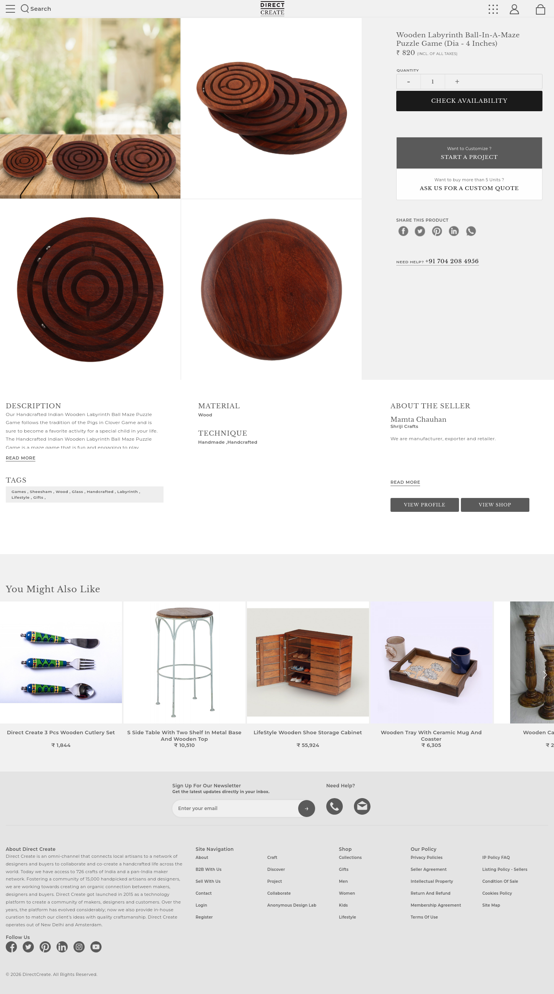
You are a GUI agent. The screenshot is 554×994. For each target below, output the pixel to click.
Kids (343, 905)
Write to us (363, 806)
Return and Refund (430, 893)
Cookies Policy (497, 893)
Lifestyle (347, 917)
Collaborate (279, 893)
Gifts (344, 869)
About (202, 857)
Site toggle (10, 9)
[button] (545, 675)
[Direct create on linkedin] (63, 947)
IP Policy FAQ (496, 857)
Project (274, 881)
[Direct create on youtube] (97, 947)
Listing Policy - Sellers (504, 869)
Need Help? (437, 261)
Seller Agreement (428, 869)
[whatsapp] (471, 231)
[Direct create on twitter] (30, 947)
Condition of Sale (500, 881)
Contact (204, 893)
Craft (272, 857)
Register (204, 917)
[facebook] (403, 231)
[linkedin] (454, 231)
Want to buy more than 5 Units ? (469, 184)
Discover (276, 869)
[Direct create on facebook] (13, 947)
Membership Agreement (435, 905)
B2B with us (209, 869)
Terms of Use (424, 917)
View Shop (495, 505)
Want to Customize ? (469, 153)
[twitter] (420, 231)
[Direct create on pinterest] (46, 947)
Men (343, 881)
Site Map (491, 905)
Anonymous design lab (291, 905)
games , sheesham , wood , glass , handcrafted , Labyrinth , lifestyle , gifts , (76, 494)
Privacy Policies (426, 857)
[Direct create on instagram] (80, 947)
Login (201, 905)
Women (347, 893)
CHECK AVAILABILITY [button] (469, 100)
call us (335, 806)
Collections (350, 857)
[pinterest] (437, 231)
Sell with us (208, 881)
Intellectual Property (431, 881)
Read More (20, 458)
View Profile (425, 505)
